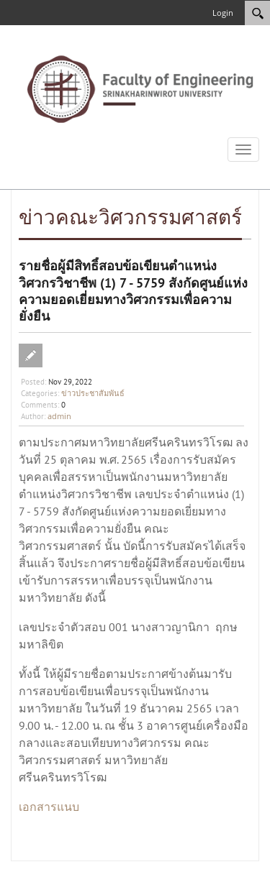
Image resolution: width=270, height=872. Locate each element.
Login (222, 12)
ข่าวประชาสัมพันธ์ (93, 392)
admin (59, 415)
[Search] (257, 13)
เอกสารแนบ (49, 806)
